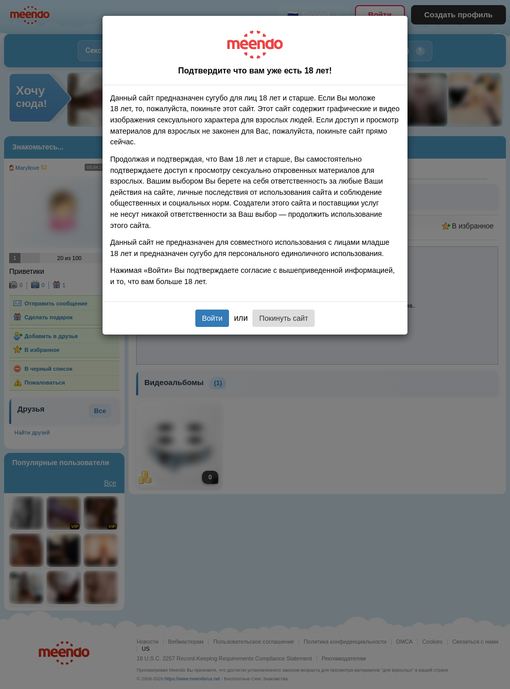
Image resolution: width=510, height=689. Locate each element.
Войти (212, 318)
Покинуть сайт (283, 318)
